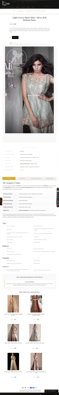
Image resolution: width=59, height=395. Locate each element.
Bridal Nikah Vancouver (49, 375)
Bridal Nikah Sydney (48, 373)
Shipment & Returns (6, 379)
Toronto (32, 373)
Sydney (32, 371)
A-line (18, 379)
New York (32, 369)
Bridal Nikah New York (49, 369)
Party (33, 7)
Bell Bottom (14, 43)
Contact (3, 384)
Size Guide (4, 386)
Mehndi (28, 7)
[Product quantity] (10, 37)
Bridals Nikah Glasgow (49, 377)
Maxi (18, 1)
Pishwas (22, 1)
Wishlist (3, 388)
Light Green (37, 43)
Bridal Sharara (19, 371)
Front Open (19, 375)
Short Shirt (26, 44)
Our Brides (18, 369)
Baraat (18, 7)
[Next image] (53, 94)
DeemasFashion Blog (49, 379)
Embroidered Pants (31, 43)
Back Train (28, 1)
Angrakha (14, 1)
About (3, 369)
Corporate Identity (5, 371)
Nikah (7, 7)
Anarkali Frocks (34, 1)
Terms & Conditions (5, 381)
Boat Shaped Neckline (21, 43)
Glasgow (32, 377)
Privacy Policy (4, 375)
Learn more (52, 392)
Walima (23, 7)
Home (3, 7)
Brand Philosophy (5, 373)
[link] (58, 191)
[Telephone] (58, 193)
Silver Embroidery (20, 377)
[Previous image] (5, 94)
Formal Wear (16, 42)
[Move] (58, 188)
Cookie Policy (4, 377)
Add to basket (15, 37)
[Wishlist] (58, 199)
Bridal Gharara (19, 373)
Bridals (13, 7)
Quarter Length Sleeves (18, 44)
